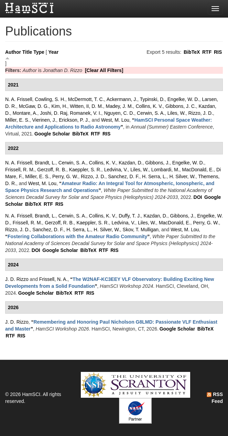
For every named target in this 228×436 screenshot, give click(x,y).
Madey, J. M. (119, 106)
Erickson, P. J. (74, 120)
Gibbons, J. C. (180, 106)
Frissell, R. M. (20, 169)
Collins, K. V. (149, 106)
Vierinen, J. (44, 120)
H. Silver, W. (182, 176)
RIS (218, 52)
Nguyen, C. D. (119, 113)
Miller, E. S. (17, 120)
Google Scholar (52, 133)
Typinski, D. (152, 99)
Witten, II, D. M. (86, 106)
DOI (198, 197)
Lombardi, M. (165, 169)
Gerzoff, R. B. (51, 169)
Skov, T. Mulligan (141, 229)
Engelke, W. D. (183, 99)
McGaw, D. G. (34, 106)
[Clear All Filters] (104, 70)
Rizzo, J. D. (200, 113)
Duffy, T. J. (130, 216)
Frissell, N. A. (53, 279)
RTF (206, 52)
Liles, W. (176, 113)
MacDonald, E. (198, 169)
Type (38, 52)
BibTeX (192, 52)
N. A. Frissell (18, 99)
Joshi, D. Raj (53, 113)
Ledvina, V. (116, 169)
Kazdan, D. (130, 162)
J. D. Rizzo (17, 279)
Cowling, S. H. (50, 99)
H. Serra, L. (154, 176)
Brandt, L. (45, 162)
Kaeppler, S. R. (85, 169)
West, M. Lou (115, 120)
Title (27, 52)
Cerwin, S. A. (151, 113)
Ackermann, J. (122, 99)
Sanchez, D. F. (123, 176)
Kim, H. (59, 106)
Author (13, 52)
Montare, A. (25, 113)
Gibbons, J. (157, 162)
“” (77, 236)
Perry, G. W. (65, 176)
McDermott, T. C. (86, 99)
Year (53, 52)
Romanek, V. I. (85, 113)
